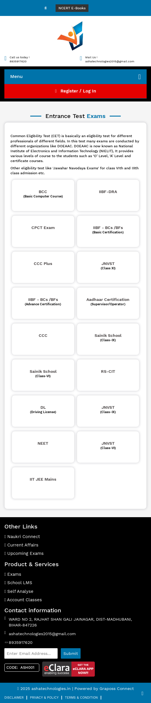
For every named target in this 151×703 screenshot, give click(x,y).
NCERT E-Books (72, 8)
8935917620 (21, 642)
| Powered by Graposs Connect (103, 688)
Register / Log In (75, 91)
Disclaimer (14, 698)
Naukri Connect (22, 536)
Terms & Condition (81, 698)
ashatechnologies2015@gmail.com (42, 633)
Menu (75, 76)
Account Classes (23, 599)
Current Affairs (21, 545)
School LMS (18, 582)
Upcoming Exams (24, 553)
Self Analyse (18, 591)
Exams (12, 574)
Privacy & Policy (44, 698)
